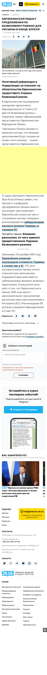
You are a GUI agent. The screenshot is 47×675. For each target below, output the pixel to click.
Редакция (6, 521)
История (26, 613)
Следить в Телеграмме (23, 409)
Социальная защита (31, 587)
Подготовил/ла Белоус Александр (18, 323)
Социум (26, 609)
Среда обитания (9, 621)
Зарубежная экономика (33, 591)
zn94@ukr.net (33, 546)
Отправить (23, 375)
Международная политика (9, 592)
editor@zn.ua (7, 552)
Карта (4, 525)
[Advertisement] (23, 170)
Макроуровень (8, 597)
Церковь (5, 625)
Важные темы (8, 11)
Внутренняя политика (11, 587)
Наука (4, 613)
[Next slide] (43, 10)
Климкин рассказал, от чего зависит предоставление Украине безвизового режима (21, 239)
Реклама (5, 517)
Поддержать (32, 4)
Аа (21, 4)
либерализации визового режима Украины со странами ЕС (23, 225)
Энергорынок (7, 601)
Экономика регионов (11, 609)
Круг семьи (28, 617)
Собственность (29, 625)
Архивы (5, 513)
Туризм (26, 621)
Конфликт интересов (32, 595)
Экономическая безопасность (30, 600)
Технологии (7, 617)
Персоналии (28, 605)
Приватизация (8, 605)
